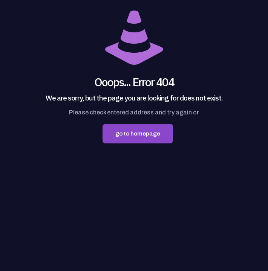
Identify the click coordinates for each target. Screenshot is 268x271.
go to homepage (137, 134)
